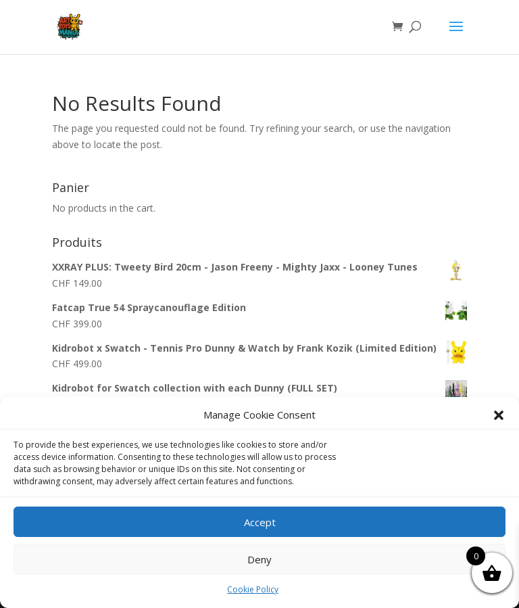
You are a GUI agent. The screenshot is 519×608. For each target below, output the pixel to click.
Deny (259, 559)
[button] (498, 415)
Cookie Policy (252, 589)
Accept (260, 522)
